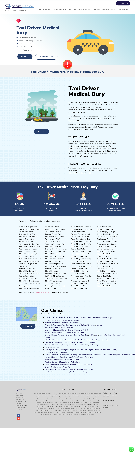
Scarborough (94, 345)
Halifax (91, 335)
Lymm (62, 332)
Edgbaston (50, 352)
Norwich (94, 355)
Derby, (47, 347)
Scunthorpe (106, 340)
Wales (47, 369)
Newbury (55, 362)
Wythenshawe (74, 325)
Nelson (56, 318)
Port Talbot (88, 369)
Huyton (64, 330)
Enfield (74, 357)
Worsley (65, 325)
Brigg (98, 340)
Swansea (66, 369)
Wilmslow (54, 327)
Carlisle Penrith (74, 320)
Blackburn (82, 318)
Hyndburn (103, 318)
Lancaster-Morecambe (59, 320)
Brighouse (70, 335)
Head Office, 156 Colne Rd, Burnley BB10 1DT (110, 395)
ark (87, 357)
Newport (80, 369)
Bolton (47, 320)
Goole (80, 340)
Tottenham (68, 359)
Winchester (66, 367)
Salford (83, 325)
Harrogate (103, 335)
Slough (62, 362)
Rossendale (57, 325)
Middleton (73, 323)
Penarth (53, 369)
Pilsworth (48, 325)
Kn (109, 335)
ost (69, 327)
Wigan (110, 318)
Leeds (54, 335)
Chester (71, 330)
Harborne (83, 350)
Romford (73, 364)
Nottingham (54, 347)
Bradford (48, 335)
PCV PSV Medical (60, 9)
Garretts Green (104, 350)
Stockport (62, 327)
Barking (53, 359)
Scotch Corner (76, 345)
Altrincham (91, 325)
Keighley (77, 335)
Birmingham (49, 350)
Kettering (73, 355)
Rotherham (57, 340)
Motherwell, (74, 372)
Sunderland (58, 342)
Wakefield (49, 340)
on (72, 327)
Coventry (81, 355)
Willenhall (102, 355)
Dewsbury (61, 335)
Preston (62, 318)
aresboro (113, 335)
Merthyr (73, 369)
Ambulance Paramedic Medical (104, 9)
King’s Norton (93, 350)
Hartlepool (80, 342)
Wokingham (75, 362)
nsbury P (82, 357)
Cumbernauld (57, 372)
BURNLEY (49, 318)
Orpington (49, 364)
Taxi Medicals (123, 9)
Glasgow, (66, 372)
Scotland (48, 372)
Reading (48, 362)
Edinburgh (84, 372)
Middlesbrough (55, 345)
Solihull (113, 350)
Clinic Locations (67, 390)
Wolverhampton (114, 355)
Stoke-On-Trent (78, 332)
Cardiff (59, 369)
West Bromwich (62, 352)
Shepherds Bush (57, 357)
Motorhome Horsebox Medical (79, 9)
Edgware (59, 359)
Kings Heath (74, 350)
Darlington (66, 345)
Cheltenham (125, 355)
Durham (85, 345)
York (96, 335)
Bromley (56, 364)
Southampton (56, 367)
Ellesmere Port (80, 330)
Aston (57, 350)
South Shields (69, 342)
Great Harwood (93, 318)
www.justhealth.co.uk (43, 293)
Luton (67, 362)
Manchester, (49, 323)
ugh (118, 335)
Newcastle (49, 342)
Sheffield (65, 340)
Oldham (57, 323)
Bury (79, 323)
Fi (78, 357)
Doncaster (74, 340)
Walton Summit (72, 318)
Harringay (67, 357)
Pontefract (87, 340)
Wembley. (88, 364)
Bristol (47, 367)
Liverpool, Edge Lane (53, 330)
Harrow (48, 357)
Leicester (54, 355)
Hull (94, 340)
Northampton (64, 355)
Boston (88, 355)
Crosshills (84, 335)
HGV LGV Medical (44, 9)
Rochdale (64, 323)
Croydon (76, 359)
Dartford (80, 364)
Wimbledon (64, 364)
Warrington (55, 332)
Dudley (47, 355)
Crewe (68, 332)
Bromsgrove (64, 350)
